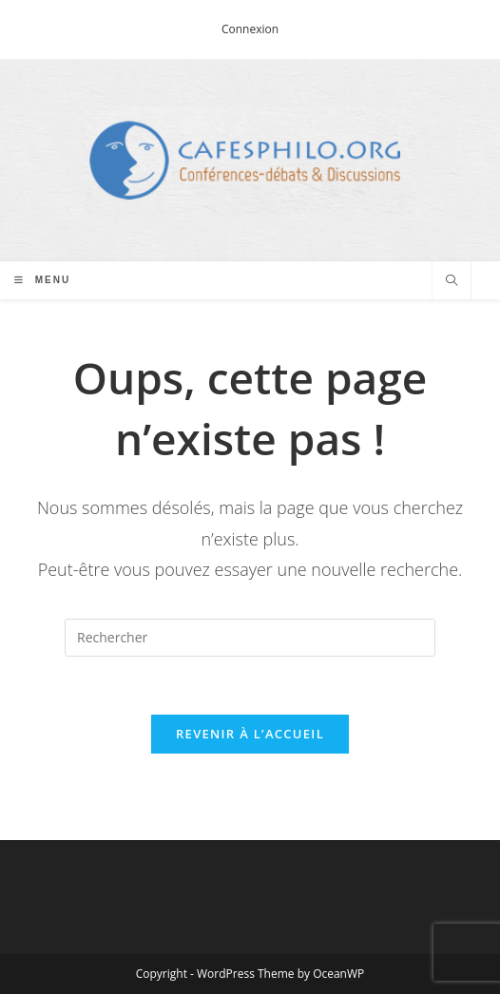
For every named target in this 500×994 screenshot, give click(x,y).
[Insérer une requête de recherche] (250, 638)
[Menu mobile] (42, 280)
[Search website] (451, 281)
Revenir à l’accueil (250, 733)
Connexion (250, 29)
